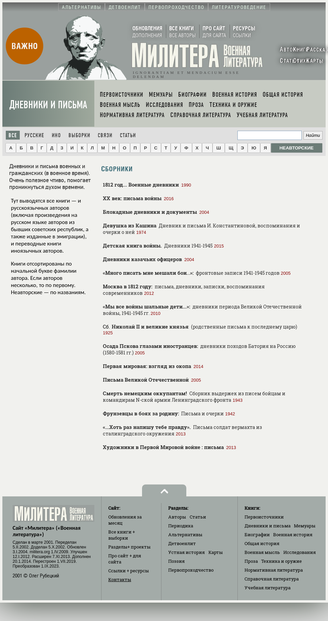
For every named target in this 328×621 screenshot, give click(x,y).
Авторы (177, 517)
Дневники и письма (48, 104)
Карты (215, 552)
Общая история (262, 543)
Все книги (121, 535)
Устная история (186, 552)
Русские (34, 135)
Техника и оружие (281, 561)
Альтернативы (185, 534)
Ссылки (128, 571)
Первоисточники (264, 517)
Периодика (180, 526)
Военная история (292, 534)
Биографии (257, 534)
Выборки (79, 135)
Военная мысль (262, 552)
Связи (105, 135)
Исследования (299, 552)
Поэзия (176, 561)
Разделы (129, 547)
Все (13, 135)
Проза (251, 561)
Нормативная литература (274, 570)
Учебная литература (268, 588)
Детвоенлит (182, 543)
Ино (56, 135)
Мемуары (304, 526)
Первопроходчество (191, 570)
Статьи (128, 135)
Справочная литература (272, 579)
